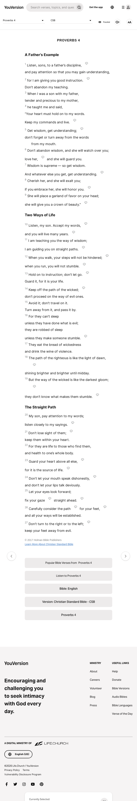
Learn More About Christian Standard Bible (49, 544)
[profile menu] (126, 7)
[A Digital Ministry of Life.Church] (68, 741)
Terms (26, 770)
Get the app (96, 7)
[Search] (50, 7)
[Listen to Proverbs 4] (117, 22)
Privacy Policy (12, 770)
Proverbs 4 (24, 20)
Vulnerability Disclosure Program (22, 774)
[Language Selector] (112, 7)
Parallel (104, 22)
